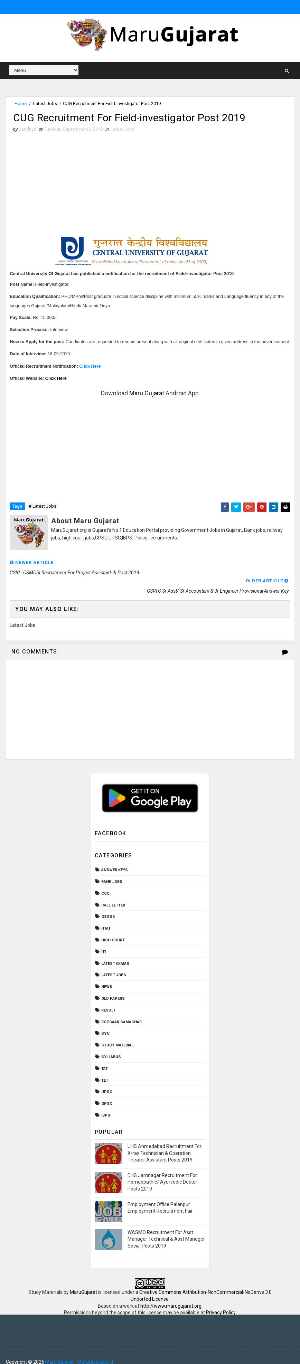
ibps (105, 1105)
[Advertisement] (150, 185)
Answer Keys (114, 860)
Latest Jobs (45, 103)
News (106, 977)
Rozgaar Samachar (121, 1012)
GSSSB (108, 906)
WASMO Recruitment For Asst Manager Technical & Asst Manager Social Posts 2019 (166, 1229)
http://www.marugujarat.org (170, 1296)
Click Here (89, 366)
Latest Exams (115, 953)
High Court (113, 930)
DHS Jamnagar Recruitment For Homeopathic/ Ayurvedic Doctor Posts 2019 (162, 1172)
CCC (105, 883)
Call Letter (113, 895)
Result (108, 1000)
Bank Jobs (111, 871)
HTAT (106, 918)
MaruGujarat (83, 1282)
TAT (104, 1058)
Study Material (117, 1035)
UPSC (106, 1082)
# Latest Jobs (42, 506)
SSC (105, 1023)
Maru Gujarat (146, 393)
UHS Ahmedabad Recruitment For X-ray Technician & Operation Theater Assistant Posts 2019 (164, 1143)
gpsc (106, 1093)
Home (21, 103)
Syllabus (111, 1047)
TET (104, 1070)
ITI (103, 942)
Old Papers (113, 988)
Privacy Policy (220, 1302)
